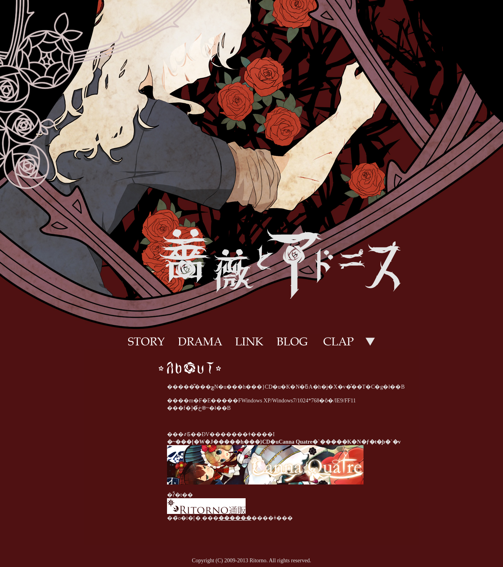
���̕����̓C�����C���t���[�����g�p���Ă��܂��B (251, 447)
